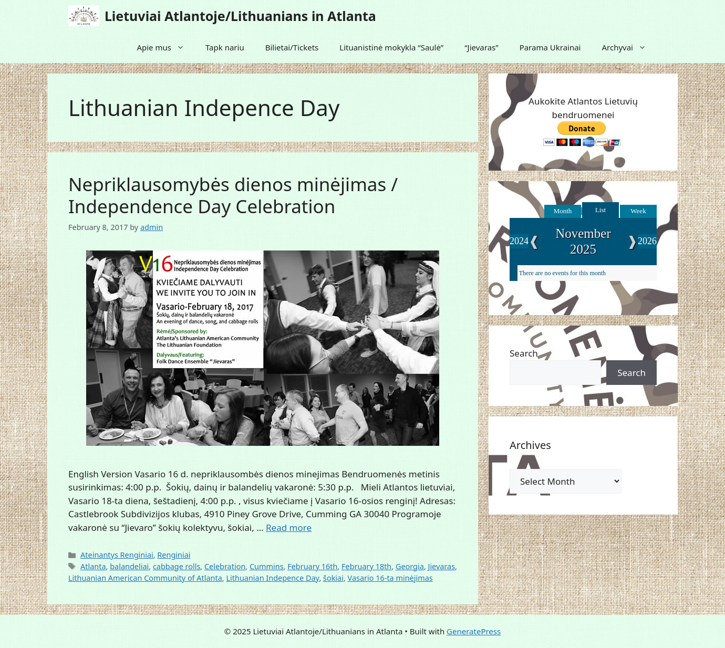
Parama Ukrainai (550, 47)
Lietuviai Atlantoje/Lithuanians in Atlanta (240, 16)
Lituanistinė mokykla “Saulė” (391, 47)
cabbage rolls (176, 566)
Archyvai (629, 47)
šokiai (333, 578)
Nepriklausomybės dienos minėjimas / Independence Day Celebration (233, 195)
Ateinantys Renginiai (116, 555)
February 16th (312, 566)
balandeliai (129, 566)
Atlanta (93, 566)
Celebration (224, 566)
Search (524, 353)
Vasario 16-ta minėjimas (390, 578)
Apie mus (166, 47)
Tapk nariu (224, 47)
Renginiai (173, 555)
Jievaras (441, 566)
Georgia (410, 566)
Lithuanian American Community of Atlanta (145, 578)
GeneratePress (474, 631)
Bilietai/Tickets (292, 47)
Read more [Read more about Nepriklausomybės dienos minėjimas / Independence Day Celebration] (289, 527)
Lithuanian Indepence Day (272, 578)
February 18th (366, 566)
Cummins (267, 566)
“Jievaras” (481, 47)
